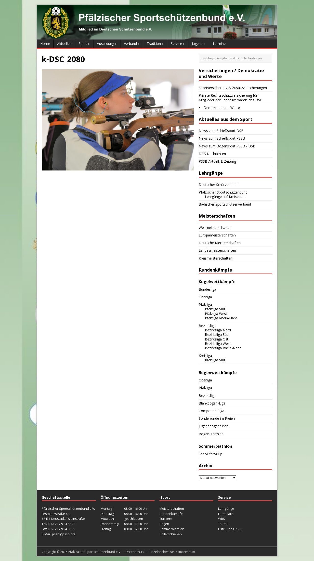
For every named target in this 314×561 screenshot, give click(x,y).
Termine (219, 43)
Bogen (164, 524)
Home (45, 43)
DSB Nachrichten (212, 153)
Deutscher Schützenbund (218, 184)
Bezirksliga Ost (216, 339)
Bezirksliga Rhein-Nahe (223, 348)
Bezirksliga (207, 325)
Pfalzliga (205, 304)
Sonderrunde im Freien (217, 418)
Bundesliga (207, 289)
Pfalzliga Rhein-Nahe (221, 318)
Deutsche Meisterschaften (220, 242)
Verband (130, 43)
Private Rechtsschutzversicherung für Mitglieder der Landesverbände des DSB (230, 97)
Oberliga (205, 297)
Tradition (154, 43)
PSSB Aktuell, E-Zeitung (217, 161)
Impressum (186, 551)
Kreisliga (205, 355)
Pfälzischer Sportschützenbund (223, 192)
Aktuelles (64, 43)
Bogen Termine (211, 433)
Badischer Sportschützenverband (225, 204)
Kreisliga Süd (215, 360)
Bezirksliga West (218, 343)
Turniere (165, 518)
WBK (221, 518)
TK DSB (223, 524)
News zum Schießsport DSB (221, 130)
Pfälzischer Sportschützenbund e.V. (94, 551)
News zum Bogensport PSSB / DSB (227, 146)
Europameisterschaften (217, 235)
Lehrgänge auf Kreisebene (226, 196)
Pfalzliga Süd (215, 309)
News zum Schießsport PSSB (222, 138)
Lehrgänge (226, 508)
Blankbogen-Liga (212, 403)
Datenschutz (135, 551)
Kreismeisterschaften (215, 258)
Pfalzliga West (216, 313)
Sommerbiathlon (171, 529)
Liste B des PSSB (230, 529)
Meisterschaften (171, 508)
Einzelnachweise (161, 551)
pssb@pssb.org (63, 534)
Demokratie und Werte (222, 107)
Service (176, 43)
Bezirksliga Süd (217, 334)
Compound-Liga (211, 410)
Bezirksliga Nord (218, 330)
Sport (82, 43)
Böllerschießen (170, 534)
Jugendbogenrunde (214, 426)
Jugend (197, 43)
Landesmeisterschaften (217, 250)
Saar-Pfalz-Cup (210, 454)
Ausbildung (105, 43)
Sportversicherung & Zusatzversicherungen (233, 87)
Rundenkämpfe (171, 513)
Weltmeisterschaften (215, 227)
